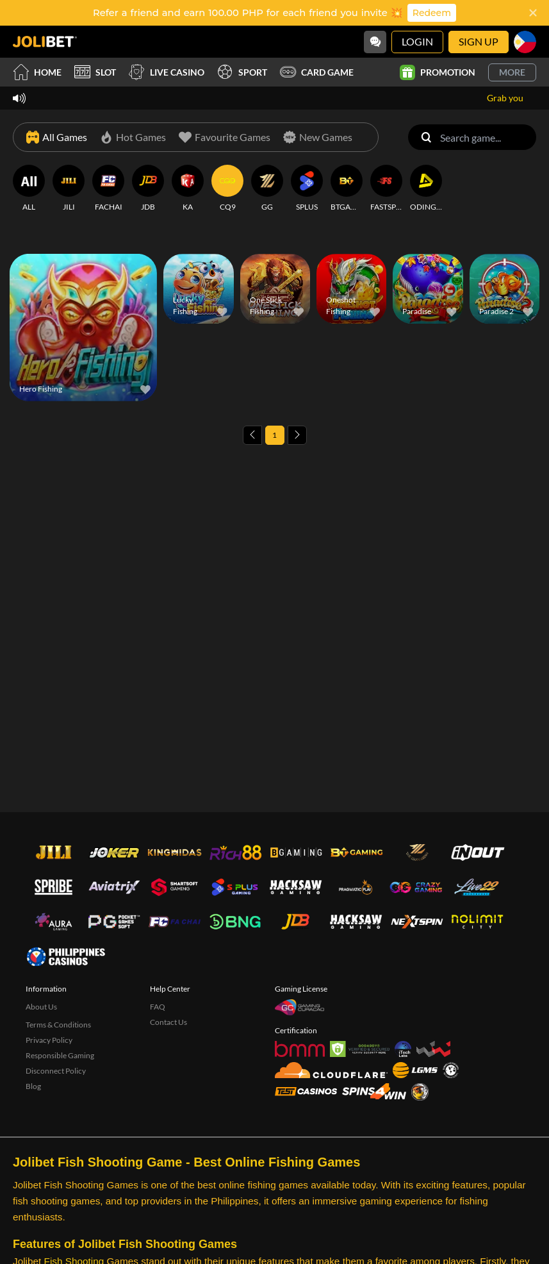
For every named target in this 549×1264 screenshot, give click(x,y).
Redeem (432, 13)
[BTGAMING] (347, 188)
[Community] (375, 42)
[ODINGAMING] (426, 188)
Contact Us (168, 1022)
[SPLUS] (307, 188)
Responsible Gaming (60, 1055)
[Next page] (297, 435)
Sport (242, 72)
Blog (33, 1086)
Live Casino (166, 72)
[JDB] (148, 188)
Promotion (437, 72)
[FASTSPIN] (386, 188)
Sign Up (478, 41)
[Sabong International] (420, 1092)
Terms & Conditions (58, 1024)
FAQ (157, 1006)
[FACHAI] (108, 188)
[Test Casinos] (306, 1091)
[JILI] (69, 188)
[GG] (267, 188)
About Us (41, 1006)
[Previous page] (252, 435)
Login (417, 41)
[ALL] (29, 188)
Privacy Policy (49, 1040)
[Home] (45, 42)
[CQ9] (227, 188)
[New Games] (317, 137)
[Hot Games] (133, 137)
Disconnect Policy (56, 1071)
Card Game (317, 72)
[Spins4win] (374, 1091)
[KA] (188, 188)
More (512, 72)
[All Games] (56, 137)
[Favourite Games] (224, 137)
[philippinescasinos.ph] (66, 956)
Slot (95, 72)
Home (37, 72)
